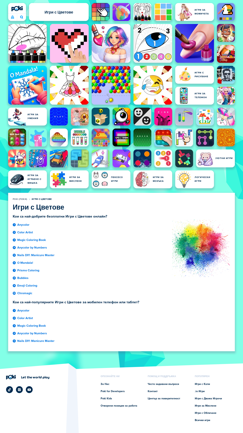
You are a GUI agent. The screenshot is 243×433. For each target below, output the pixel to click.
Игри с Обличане (205, 413)
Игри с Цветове (42, 199)
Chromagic (24, 293)
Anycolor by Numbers (32, 247)
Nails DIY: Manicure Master (35, 255)
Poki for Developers (113, 391)
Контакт (153, 391)
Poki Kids (106, 398)
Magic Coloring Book (31, 240)
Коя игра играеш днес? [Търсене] (21, 17)
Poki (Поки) (20, 199)
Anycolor (23, 224)
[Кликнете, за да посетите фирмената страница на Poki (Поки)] (28, 377)
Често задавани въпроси (163, 384)
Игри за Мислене (205, 405)
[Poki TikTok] (9, 389)
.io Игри (200, 391)
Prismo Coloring (28, 270)
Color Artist (25, 232)
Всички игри (202, 420)
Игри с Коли (202, 384)
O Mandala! (25, 262)
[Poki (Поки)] (17, 8)
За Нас (105, 384)
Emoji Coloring (27, 285)
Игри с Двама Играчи (208, 398)
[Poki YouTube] (29, 389)
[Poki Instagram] (19, 389)
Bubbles (22, 278)
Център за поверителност (164, 398)
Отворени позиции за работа (119, 405)
